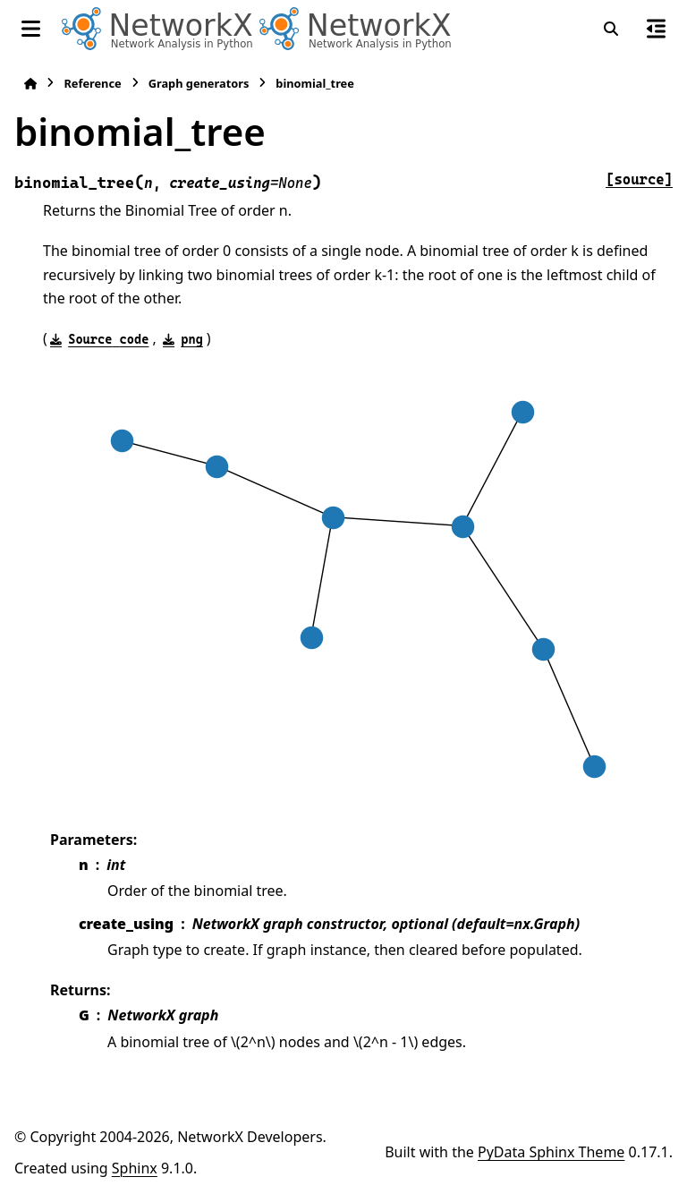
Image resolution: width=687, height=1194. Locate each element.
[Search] (611, 28)
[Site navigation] (30, 28)
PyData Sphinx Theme (551, 1152)
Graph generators (199, 83)
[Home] (30, 83)
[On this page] (656, 28)
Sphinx (134, 1168)
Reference (92, 83)
